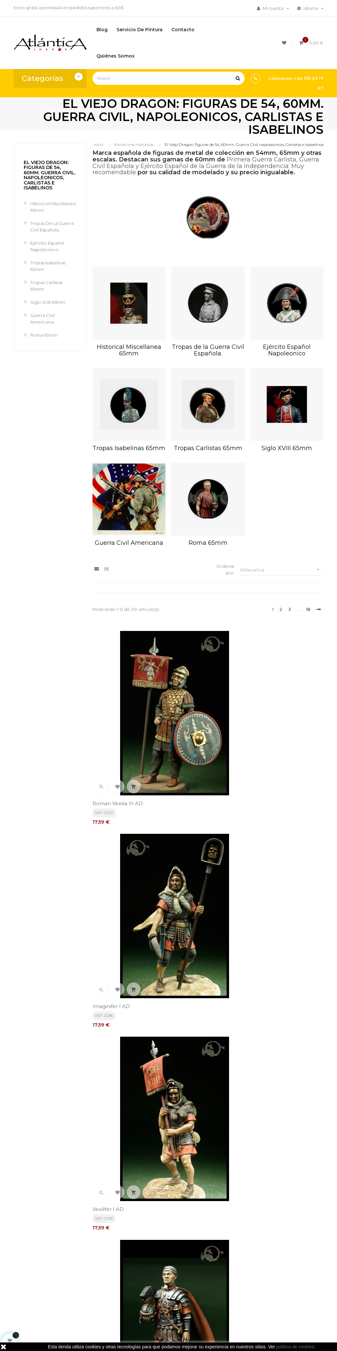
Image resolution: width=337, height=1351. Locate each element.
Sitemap (207, 1294)
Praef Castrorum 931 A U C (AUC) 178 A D (125, 826)
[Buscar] (168, 78)
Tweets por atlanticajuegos (279, 1252)
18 (308, 609)
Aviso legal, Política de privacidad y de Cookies (165, 1278)
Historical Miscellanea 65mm (53, 207)
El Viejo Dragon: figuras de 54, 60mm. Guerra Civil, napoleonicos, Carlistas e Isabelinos (49, 175)
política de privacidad (150, 1193)
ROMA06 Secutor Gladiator (126, 1053)
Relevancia (282, 569)
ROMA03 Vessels (113, 941)
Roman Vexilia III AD (117, 712)
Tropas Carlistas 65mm (46, 286)
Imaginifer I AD (190, 712)
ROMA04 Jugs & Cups (198, 941)
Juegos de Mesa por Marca (219, 1258)
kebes (130, 1339)
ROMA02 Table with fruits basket (283, 826)
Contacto (155, 1307)
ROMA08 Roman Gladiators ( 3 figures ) (286, 1056)
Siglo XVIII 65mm (47, 302)
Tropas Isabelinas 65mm (47, 266)
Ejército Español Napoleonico (47, 246)
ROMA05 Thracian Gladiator (284, 941)
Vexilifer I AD (266, 712)
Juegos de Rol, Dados (221, 1272)
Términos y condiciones (158, 1258)
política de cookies (295, 1346)
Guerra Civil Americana (42, 319)
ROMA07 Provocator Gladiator (197, 1056)
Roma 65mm (44, 335)
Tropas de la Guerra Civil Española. (52, 226)
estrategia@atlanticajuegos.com (48, 1289)
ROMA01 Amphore (195, 823)
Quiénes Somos (162, 1296)
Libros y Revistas (214, 1283)
